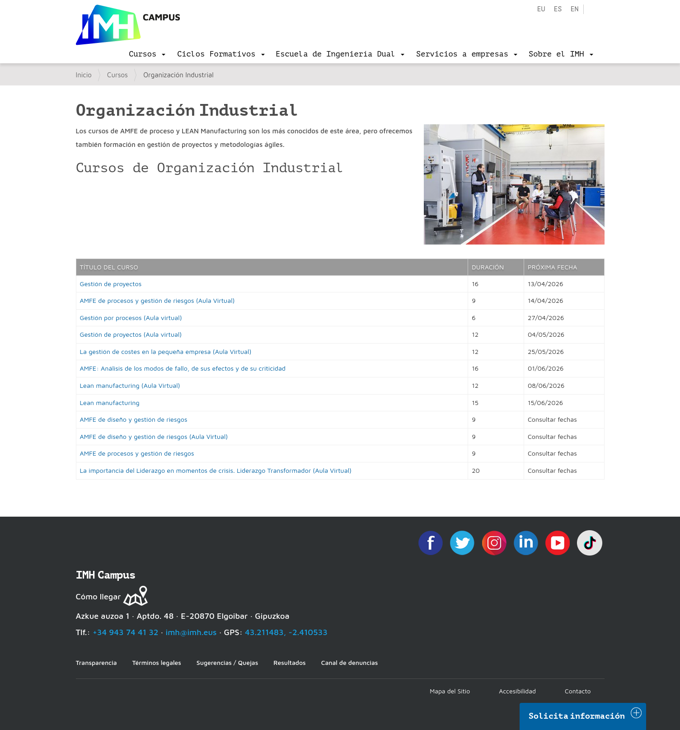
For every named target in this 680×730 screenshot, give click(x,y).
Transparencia (96, 662)
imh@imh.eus (191, 632)
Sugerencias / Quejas (227, 662)
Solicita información (577, 716)
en (574, 9)
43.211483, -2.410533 (286, 632)
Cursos (117, 75)
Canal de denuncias (349, 662)
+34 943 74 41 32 (126, 632)
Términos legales (156, 662)
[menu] (147, 54)
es (557, 9)
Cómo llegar (98, 596)
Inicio (84, 75)
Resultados (289, 662)
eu (541, 9)
